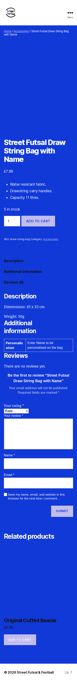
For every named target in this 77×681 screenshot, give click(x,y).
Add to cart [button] (20, 640)
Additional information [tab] (23, 272)
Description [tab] (14, 261)
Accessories (21, 31)
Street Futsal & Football (35, 672)
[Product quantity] (12, 221)
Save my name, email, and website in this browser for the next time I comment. (36, 496)
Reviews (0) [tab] (14, 282)
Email (9, 475)
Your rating (14, 406)
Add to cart (38, 221)
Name (9, 455)
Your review (13, 415)
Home (7, 31)
